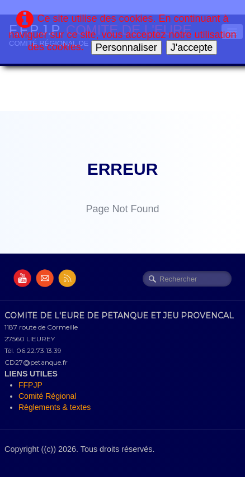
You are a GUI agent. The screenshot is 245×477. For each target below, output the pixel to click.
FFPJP (30, 384)
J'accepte (192, 47)
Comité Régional (47, 396)
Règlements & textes (54, 407)
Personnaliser (126, 47)
